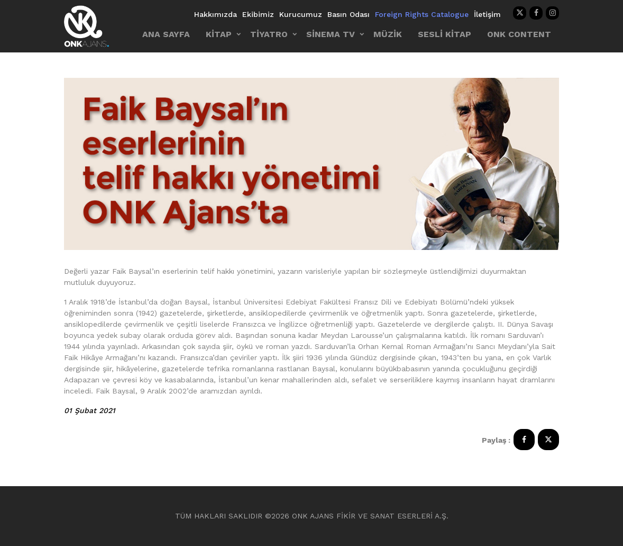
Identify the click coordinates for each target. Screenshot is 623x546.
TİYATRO (269, 34)
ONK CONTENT (519, 34)
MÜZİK (387, 34)
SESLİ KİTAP (444, 34)
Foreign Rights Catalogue (422, 14)
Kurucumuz (300, 14)
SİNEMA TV (330, 34)
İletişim (487, 14)
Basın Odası (348, 14)
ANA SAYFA (166, 34)
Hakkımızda (215, 14)
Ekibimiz (258, 14)
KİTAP (219, 34)
